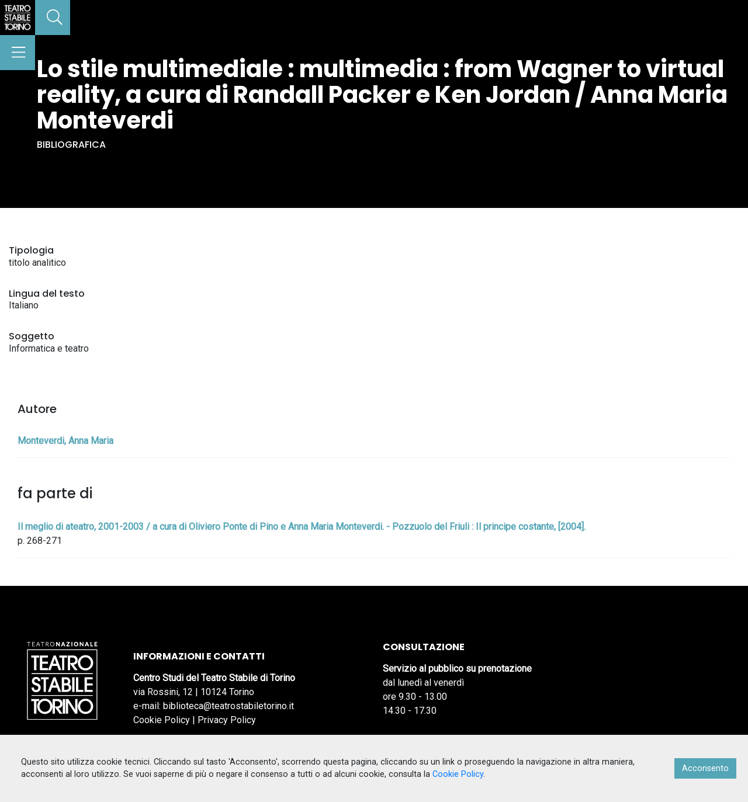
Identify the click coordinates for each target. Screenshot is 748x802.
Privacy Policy (227, 719)
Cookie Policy (161, 719)
